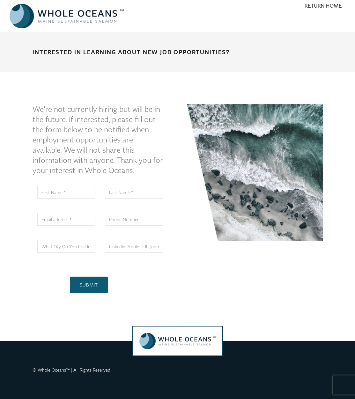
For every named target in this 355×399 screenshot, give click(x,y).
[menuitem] (323, 16)
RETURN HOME (323, 16)
